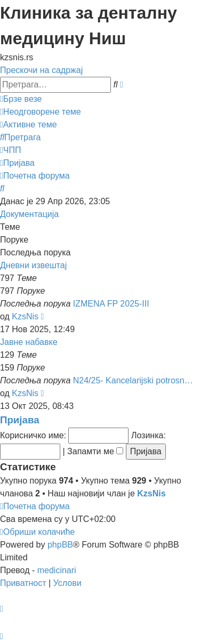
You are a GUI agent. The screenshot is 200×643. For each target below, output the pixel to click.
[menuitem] (40, 111)
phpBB (60, 544)
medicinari (56, 570)
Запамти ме (95, 451)
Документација (29, 214)
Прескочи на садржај (41, 70)
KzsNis (25, 316)
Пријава (19, 419)
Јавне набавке (29, 342)
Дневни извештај (33, 265)
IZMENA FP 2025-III (111, 303)
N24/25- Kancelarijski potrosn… (133, 380)
